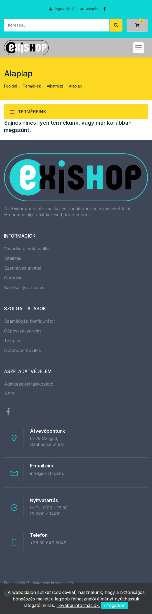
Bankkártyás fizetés (24, 287)
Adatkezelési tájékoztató (29, 384)
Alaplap (75, 86)
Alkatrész (55, 86)
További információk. (78, 605)
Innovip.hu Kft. (62, 583)
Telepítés (13, 340)
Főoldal (10, 86)
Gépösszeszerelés (22, 331)
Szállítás (12, 258)
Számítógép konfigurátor (29, 321)
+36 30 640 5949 (48, 542)
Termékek (32, 86)
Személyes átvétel (22, 268)
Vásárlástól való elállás (27, 248)
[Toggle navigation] (138, 47)
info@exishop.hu (47, 473)
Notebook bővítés (22, 350)
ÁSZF (10, 393)
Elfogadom (114, 605)
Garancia (13, 277)
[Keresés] (57, 25)
